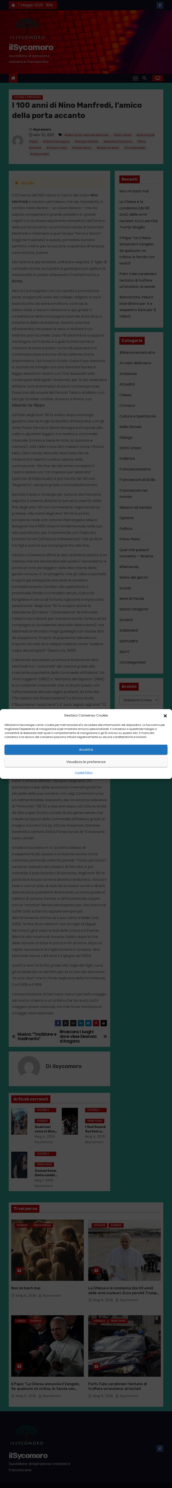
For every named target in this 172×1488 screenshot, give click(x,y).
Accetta (86, 749)
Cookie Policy (84, 772)
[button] (165, 715)
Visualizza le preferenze (86, 761)
